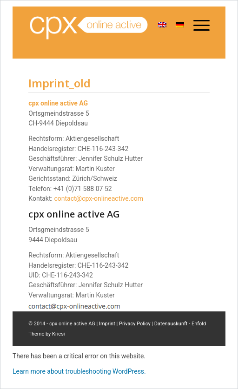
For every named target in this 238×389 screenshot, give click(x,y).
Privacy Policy (135, 324)
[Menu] (197, 25)
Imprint (107, 324)
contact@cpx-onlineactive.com (98, 198)
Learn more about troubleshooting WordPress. (79, 371)
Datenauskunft (171, 324)
